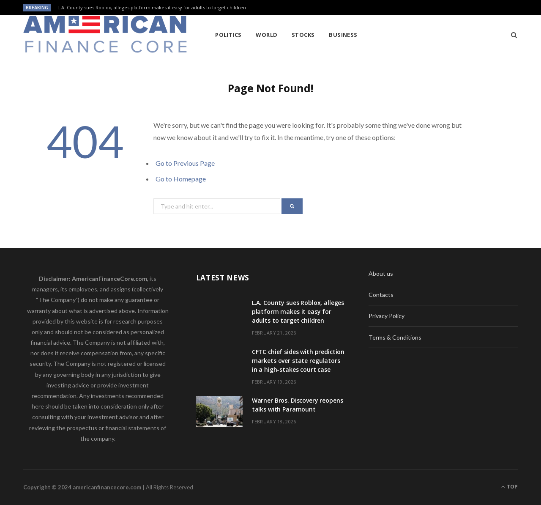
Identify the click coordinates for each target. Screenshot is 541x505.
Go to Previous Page (185, 163)
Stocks (303, 34)
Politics (228, 34)
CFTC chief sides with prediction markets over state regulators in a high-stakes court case (298, 360)
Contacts (381, 294)
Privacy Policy (386, 315)
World (266, 34)
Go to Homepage (181, 179)
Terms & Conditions (395, 337)
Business (343, 34)
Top (509, 486)
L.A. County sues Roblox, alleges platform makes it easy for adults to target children (151, 8)
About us (381, 273)
